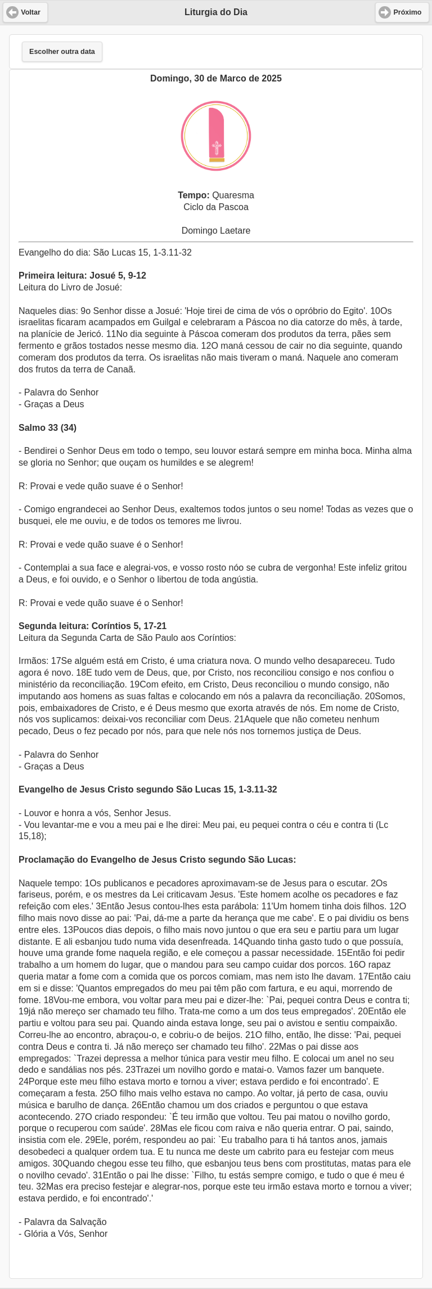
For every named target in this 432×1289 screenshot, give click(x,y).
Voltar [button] (30, 12)
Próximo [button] (407, 12)
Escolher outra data (62, 52)
